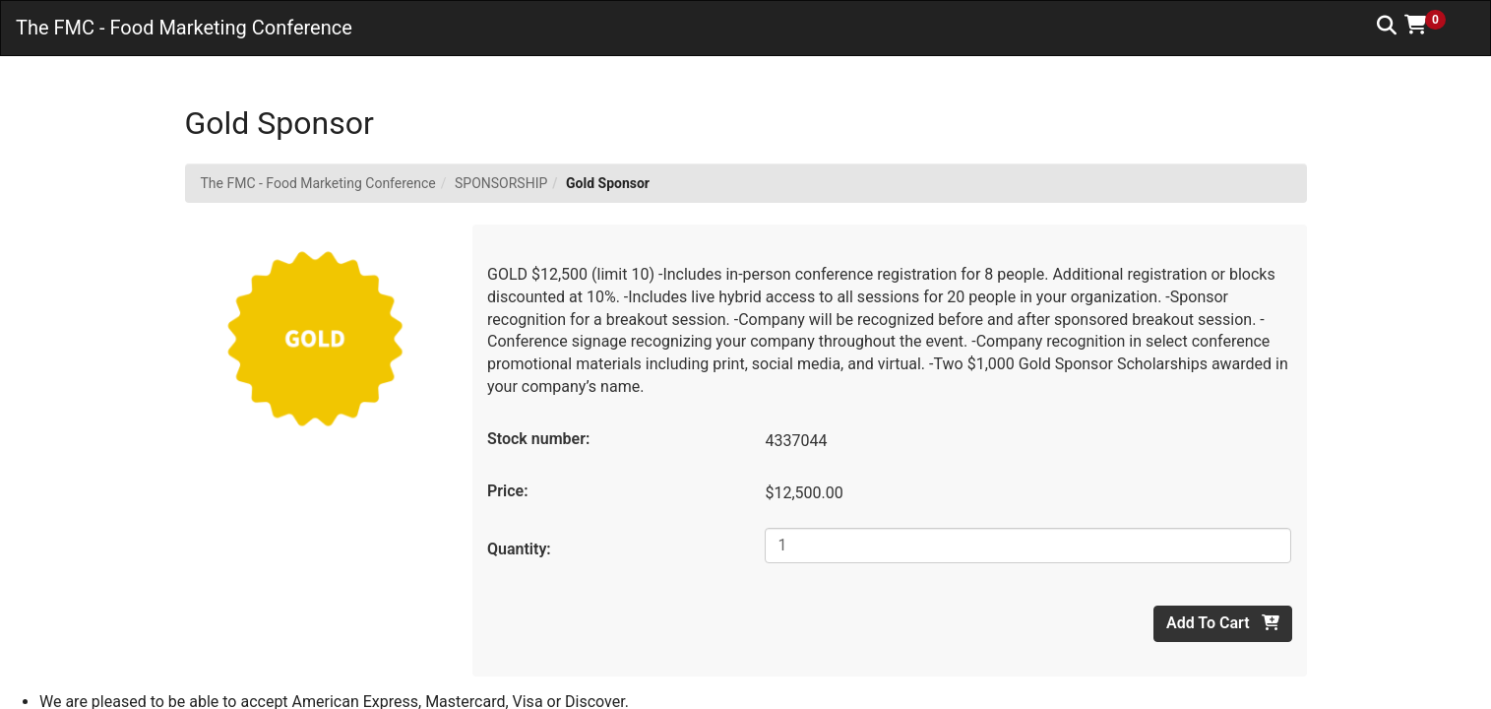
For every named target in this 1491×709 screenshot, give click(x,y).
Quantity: (519, 549)
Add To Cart (1222, 622)
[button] (1432, 24)
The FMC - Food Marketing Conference (318, 183)
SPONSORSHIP (501, 183)
